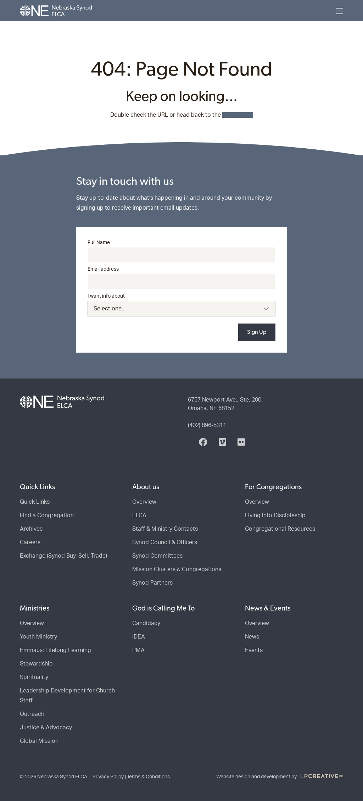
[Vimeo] (222, 442)
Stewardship (36, 664)
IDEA (138, 637)
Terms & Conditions (149, 776)
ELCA (139, 515)
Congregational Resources (280, 529)
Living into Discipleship (275, 515)
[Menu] (339, 11)
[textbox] (181, 308)
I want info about (106, 296)
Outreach (32, 714)
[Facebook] (203, 442)
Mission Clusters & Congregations (176, 569)
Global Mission (39, 741)
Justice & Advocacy (46, 727)
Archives (31, 529)
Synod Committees (157, 556)
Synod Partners (152, 583)
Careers (30, 542)
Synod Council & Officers (164, 542)
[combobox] (182, 308)
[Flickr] (241, 442)
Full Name (99, 242)
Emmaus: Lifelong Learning (55, 650)
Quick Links (35, 502)
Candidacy (146, 623)
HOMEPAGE (237, 115)
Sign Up (257, 332)
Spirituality (34, 677)
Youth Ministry (38, 637)
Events (254, 650)
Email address (103, 269)
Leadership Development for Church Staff (67, 695)
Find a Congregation (47, 515)
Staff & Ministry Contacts (165, 529)
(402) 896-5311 (207, 425)
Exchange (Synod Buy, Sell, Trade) (63, 556)
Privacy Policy (108, 776)
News (252, 637)
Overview (144, 502)
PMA (138, 650)
